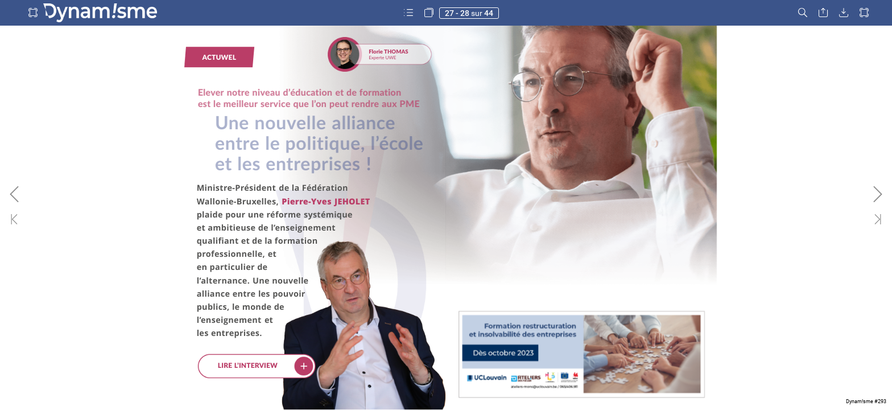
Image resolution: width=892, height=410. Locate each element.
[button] (33, 13)
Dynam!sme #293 (866, 401)
